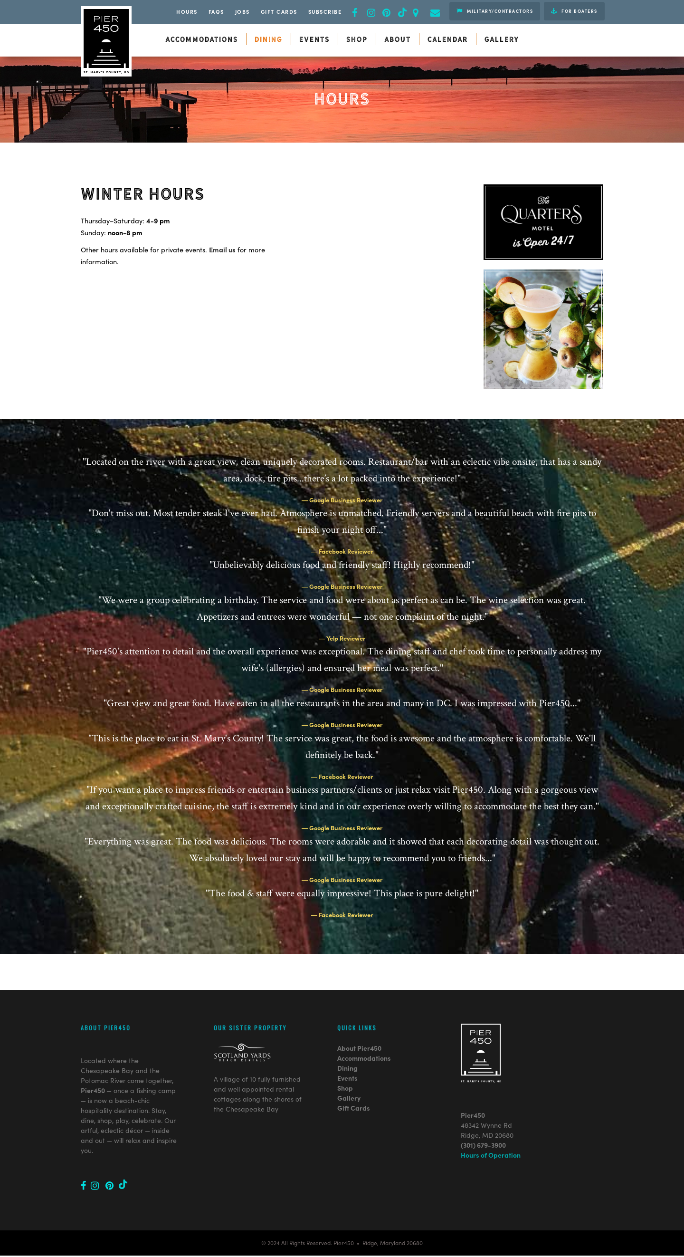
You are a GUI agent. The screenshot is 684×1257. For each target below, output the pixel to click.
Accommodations (364, 1021)
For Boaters (574, 11)
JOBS (242, 11)
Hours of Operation (491, 1118)
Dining (347, 1031)
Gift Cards (279, 11)
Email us (222, 249)
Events (347, 1041)
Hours (187, 11)
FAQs (216, 11)
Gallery (349, 1061)
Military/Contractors (494, 11)
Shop (345, 1051)
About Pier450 (359, 1011)
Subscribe (325, 11)
